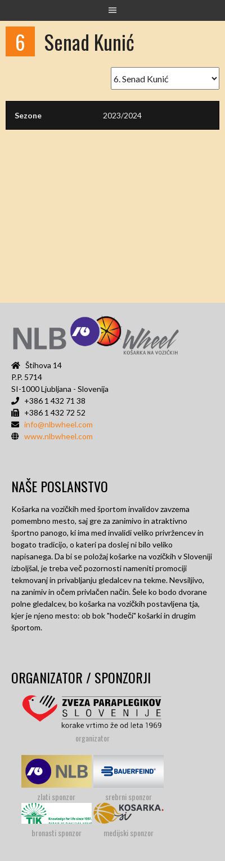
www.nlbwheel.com (58, 436)
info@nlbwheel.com (58, 424)
